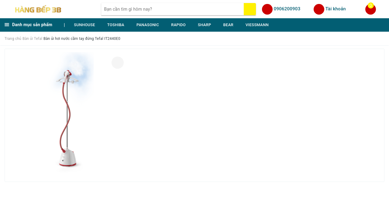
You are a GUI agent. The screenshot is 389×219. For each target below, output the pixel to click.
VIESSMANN (257, 25)
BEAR (228, 25)
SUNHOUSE (84, 25)
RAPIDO (178, 25)
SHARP (204, 25)
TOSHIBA (115, 25)
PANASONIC (147, 25)
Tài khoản (335, 9)
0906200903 (287, 9)
